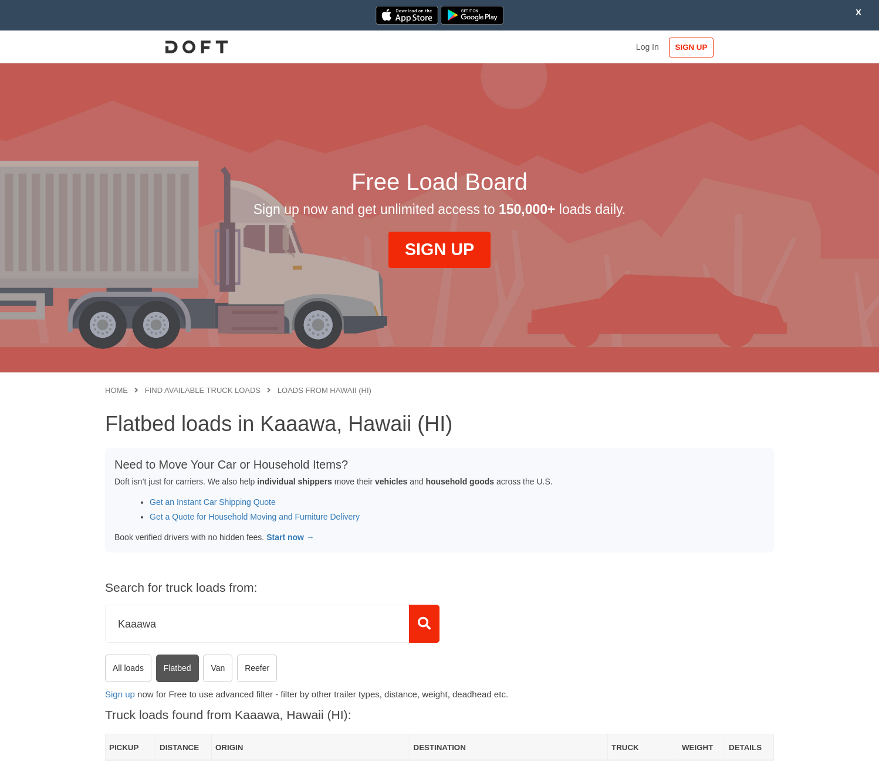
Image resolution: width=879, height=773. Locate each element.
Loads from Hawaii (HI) (324, 390)
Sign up (120, 694)
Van (218, 668)
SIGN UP (736, 47)
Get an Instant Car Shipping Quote (213, 502)
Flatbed (177, 668)
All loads (128, 668)
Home (116, 390)
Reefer (257, 668)
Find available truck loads (203, 390)
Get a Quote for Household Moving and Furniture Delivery (255, 516)
